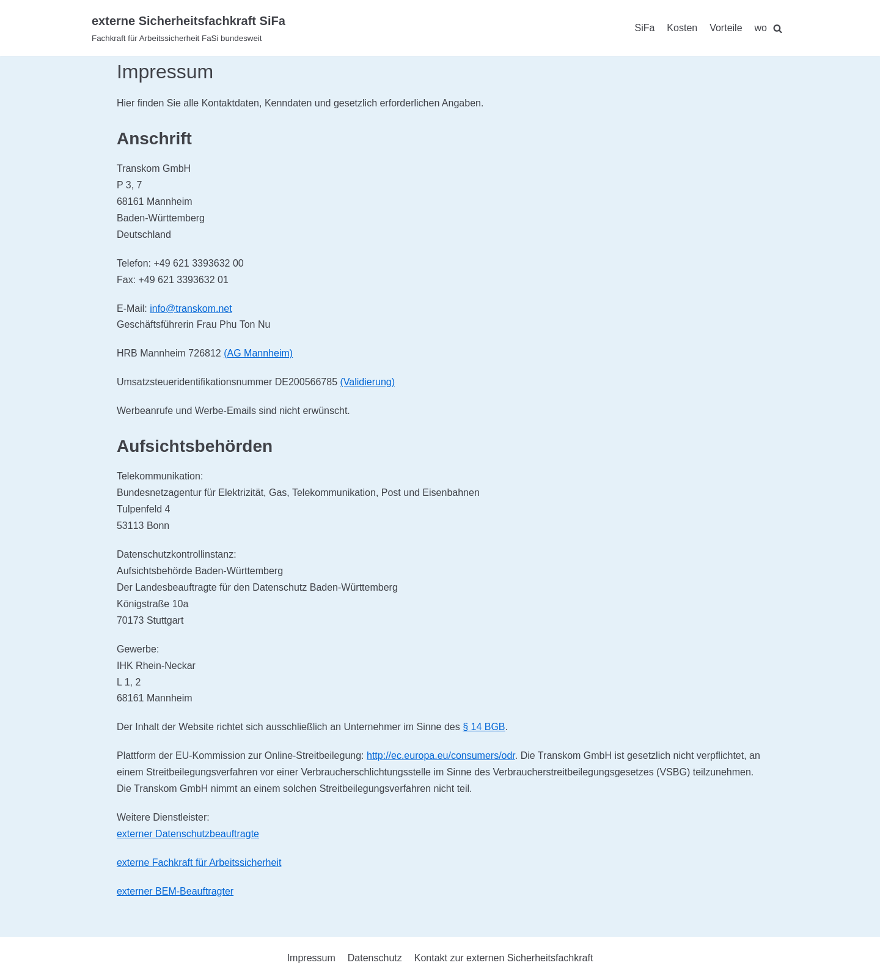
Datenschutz (375, 958)
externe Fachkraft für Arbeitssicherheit (199, 862)
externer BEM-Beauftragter (175, 891)
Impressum (311, 958)
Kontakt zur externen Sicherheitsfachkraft (503, 958)
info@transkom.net (191, 308)
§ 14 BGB (484, 727)
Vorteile (726, 28)
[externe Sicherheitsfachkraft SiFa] (188, 28)
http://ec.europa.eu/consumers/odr (441, 755)
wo (761, 28)
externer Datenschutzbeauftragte (188, 834)
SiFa (644, 28)
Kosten (682, 28)
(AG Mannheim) (258, 353)
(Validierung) (367, 382)
